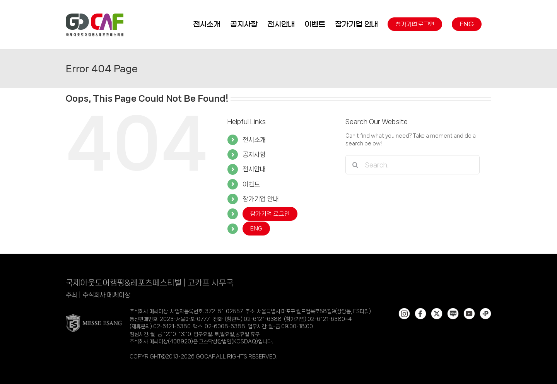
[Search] (355, 164)
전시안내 (254, 169)
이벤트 (251, 184)
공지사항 (254, 154)
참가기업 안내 (261, 198)
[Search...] (412, 164)
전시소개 (254, 139)
